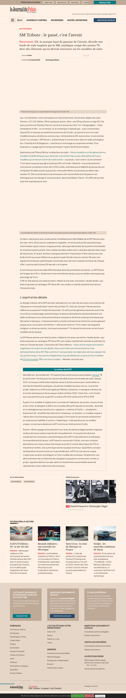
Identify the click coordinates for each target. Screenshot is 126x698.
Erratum (50, 664)
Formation (87, 3)
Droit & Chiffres (16, 673)
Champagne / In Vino (18, 637)
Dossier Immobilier (17, 651)
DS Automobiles (30, 359)
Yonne (49, 642)
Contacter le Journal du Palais (58, 653)
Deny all (90, 696)
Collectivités (15, 640)
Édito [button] (19, 20)
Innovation (61, 3)
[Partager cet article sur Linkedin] (101, 55)
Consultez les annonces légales (96, 632)
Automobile (25, 28)
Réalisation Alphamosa (41, 680)
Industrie (75, 3)
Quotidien (14, 669)
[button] (12, 20)
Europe (13, 644)
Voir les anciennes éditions (94, 669)
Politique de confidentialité (57, 660)
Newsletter (104, 3)
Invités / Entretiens (77, 20)
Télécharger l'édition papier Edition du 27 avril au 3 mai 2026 (96, 662)
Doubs (49, 635)
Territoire (48, 3)
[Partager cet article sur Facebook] (96, 55)
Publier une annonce (92, 635)
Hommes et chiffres (36, 20)
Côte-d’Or (51, 632)
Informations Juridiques (19, 666)
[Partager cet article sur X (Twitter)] (92, 55)
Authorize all (77, 696)
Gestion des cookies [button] (55, 668)
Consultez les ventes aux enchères (97, 646)
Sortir (12, 658)
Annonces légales (62, 616)
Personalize (101, 696)
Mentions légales (53, 657)
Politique (13, 662)
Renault (95, 375)
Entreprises (57, 20)
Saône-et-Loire (53, 639)
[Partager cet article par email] (105, 55)
